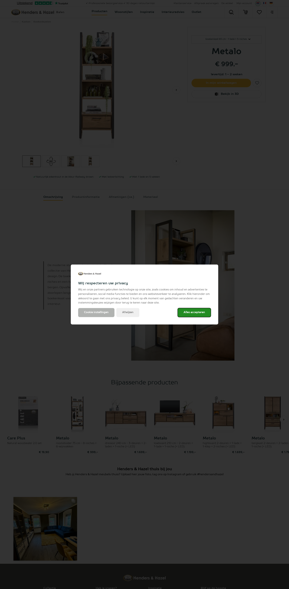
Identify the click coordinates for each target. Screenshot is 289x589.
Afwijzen (127, 312)
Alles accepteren (194, 312)
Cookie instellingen (96, 312)
